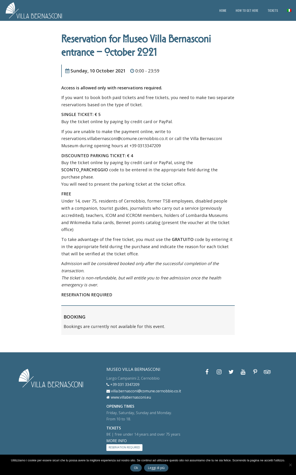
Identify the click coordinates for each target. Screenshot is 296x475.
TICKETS (273, 10)
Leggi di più (156, 468)
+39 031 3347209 (122, 384)
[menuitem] (289, 10)
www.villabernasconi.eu (128, 397)
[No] (290, 464)
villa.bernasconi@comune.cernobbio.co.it (143, 391)
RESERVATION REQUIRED (124, 447)
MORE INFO (116, 440)
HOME (222, 10)
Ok (136, 468)
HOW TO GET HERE (247, 10)
